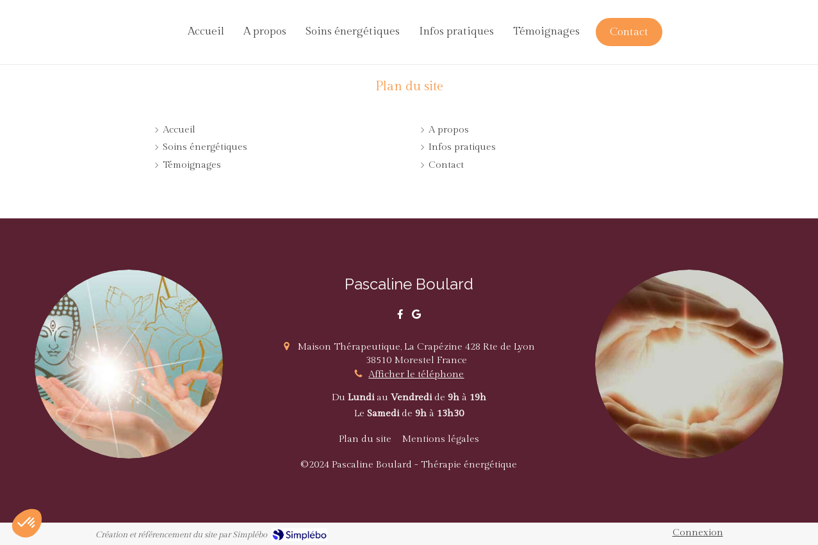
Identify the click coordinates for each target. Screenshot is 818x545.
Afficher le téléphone (416, 374)
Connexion (698, 532)
